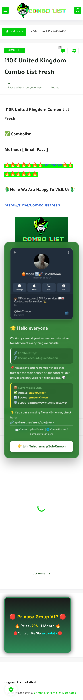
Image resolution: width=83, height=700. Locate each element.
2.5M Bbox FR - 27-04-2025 (49, 31)
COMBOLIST (14, 50)
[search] (77, 10)
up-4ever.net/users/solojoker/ (34, 422)
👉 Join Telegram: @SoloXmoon (41, 447)
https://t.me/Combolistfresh (32, 206)
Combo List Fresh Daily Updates (55, 693)
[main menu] (5, 10)
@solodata (49, 634)
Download (52, 166)
